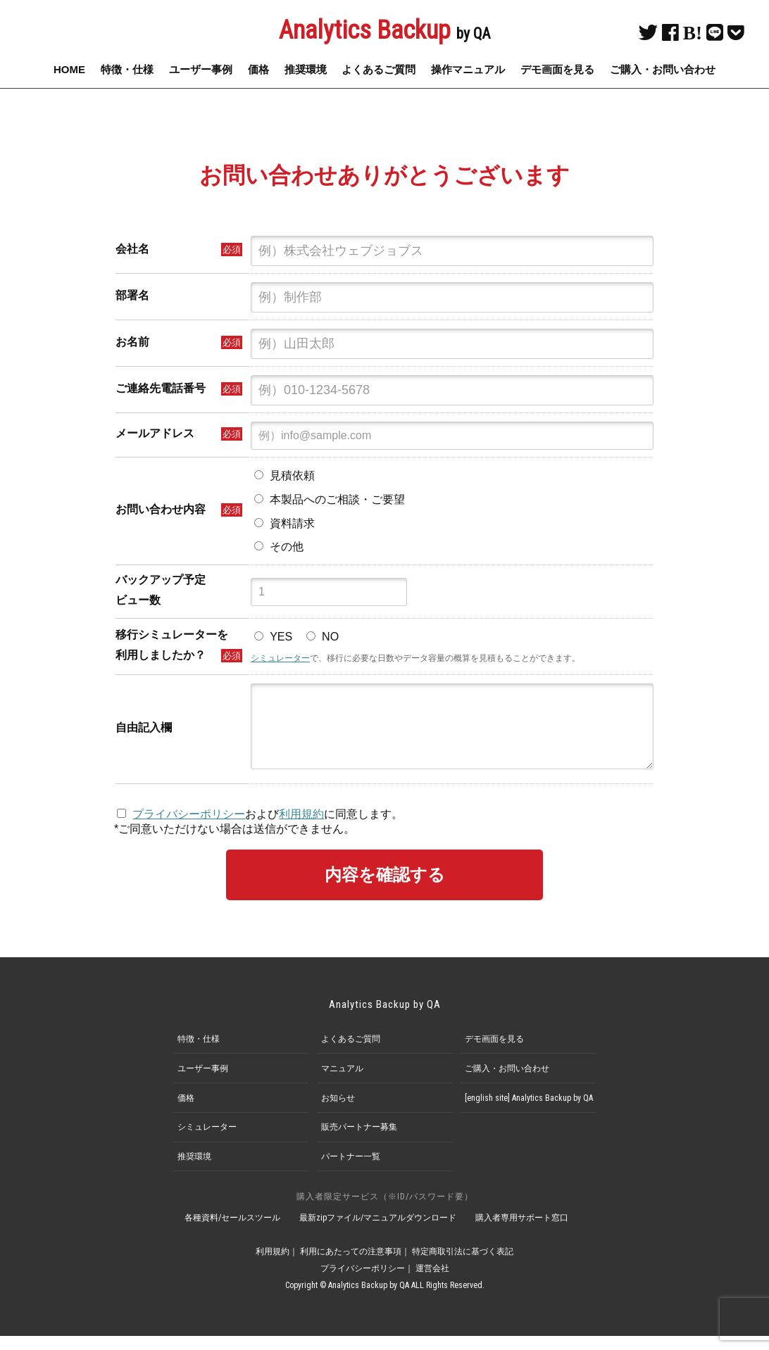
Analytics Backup (384, 30)
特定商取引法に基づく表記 (462, 1265)
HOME (69, 69)
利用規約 (301, 828)
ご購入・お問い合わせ (662, 69)
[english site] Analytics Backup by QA (529, 1112)
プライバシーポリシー (188, 828)
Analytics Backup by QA (385, 1018)
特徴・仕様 (127, 69)
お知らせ (338, 1112)
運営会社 (432, 1282)
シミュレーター (280, 658)
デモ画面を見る (557, 69)
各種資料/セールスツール (232, 1232)
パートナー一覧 (350, 1170)
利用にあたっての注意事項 (350, 1265)
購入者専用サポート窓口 (521, 1232)
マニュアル (342, 1082)
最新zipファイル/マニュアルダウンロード (377, 1232)
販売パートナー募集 (359, 1141)
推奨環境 (306, 69)
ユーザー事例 (200, 69)
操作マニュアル (468, 69)
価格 (258, 69)
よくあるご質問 (378, 69)
